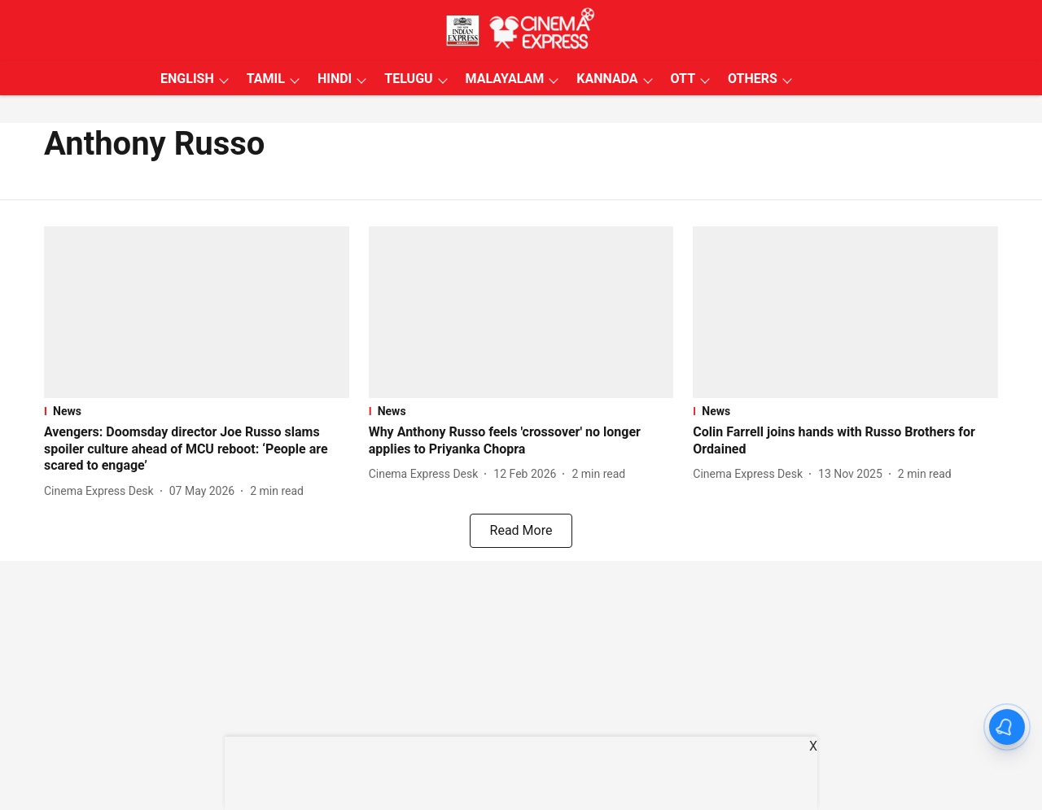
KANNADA (606, 78)
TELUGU (408, 78)
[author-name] (102, 491)
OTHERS (752, 78)
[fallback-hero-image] (196, 312)
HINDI (334, 78)
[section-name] (196, 411)
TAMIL (266, 78)
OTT (683, 78)
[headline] (196, 449)
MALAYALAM (505, 78)
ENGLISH (187, 78)
